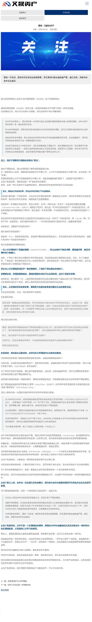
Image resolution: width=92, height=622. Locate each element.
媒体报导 (22, 18)
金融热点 (22, 12)
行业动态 (66, 12)
